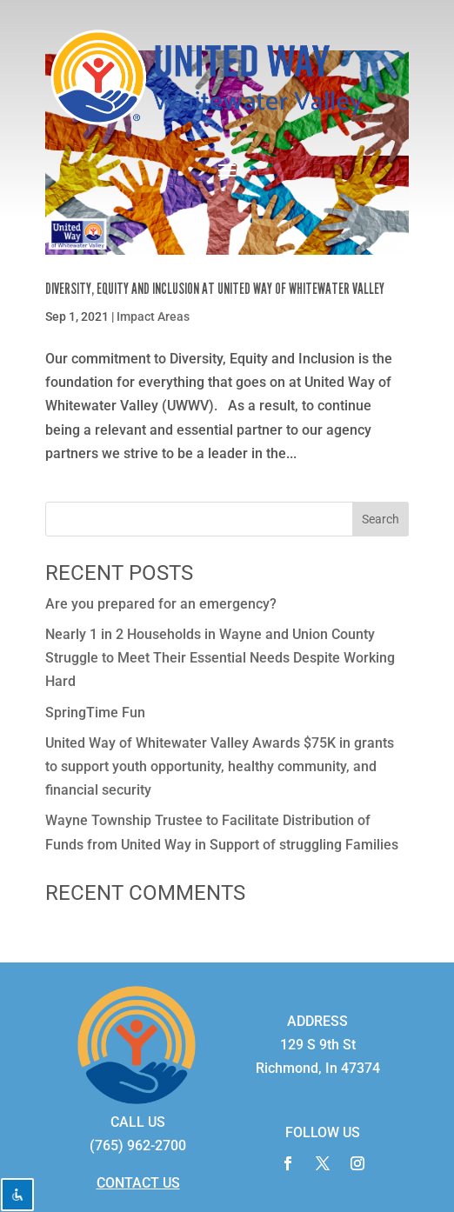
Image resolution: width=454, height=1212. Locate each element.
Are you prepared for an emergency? (161, 604)
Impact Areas (153, 316)
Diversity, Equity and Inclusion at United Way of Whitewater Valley (216, 288)
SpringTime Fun (95, 712)
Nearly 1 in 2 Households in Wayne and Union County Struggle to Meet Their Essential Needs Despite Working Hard (220, 657)
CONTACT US (138, 1183)
